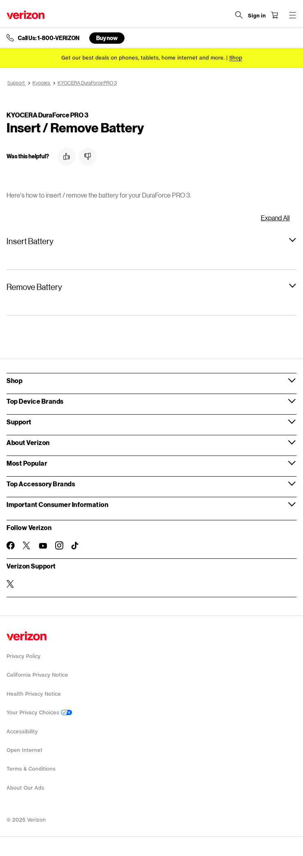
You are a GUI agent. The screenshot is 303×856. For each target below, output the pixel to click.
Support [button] (19, 422)
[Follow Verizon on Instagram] (59, 545)
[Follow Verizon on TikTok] (75, 546)
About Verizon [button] (28, 442)
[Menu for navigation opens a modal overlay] (292, 15)
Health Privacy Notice (33, 694)
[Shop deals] (235, 58)
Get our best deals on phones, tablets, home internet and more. (143, 58)
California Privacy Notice (37, 675)
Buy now (107, 37)
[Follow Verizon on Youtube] (43, 546)
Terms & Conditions (31, 769)
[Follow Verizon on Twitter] (27, 545)
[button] (66, 157)
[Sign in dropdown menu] (257, 16)
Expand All (275, 217)
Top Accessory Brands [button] (40, 484)
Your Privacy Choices (39, 712)
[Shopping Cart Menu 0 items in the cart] (275, 15)
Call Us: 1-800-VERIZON (49, 38)
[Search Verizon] (239, 15)
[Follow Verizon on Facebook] (10, 545)
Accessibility (22, 731)
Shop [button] (14, 380)
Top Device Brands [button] (35, 401)
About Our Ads (25, 788)
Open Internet (24, 750)
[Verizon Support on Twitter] (10, 584)
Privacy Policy (23, 656)
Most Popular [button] (26, 463)
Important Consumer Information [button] (57, 504)
